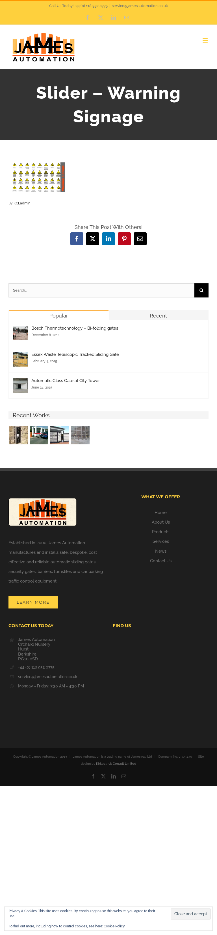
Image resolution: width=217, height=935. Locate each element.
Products (160, 531)
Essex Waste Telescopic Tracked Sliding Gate (75, 354)
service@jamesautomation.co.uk (140, 6)
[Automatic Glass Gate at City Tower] (20, 382)
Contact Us (161, 560)
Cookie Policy (114, 926)
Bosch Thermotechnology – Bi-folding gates (74, 328)
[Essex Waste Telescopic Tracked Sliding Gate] (20, 356)
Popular (58, 316)
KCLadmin (22, 203)
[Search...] (101, 290)
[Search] (201, 290)
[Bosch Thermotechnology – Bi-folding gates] (20, 330)
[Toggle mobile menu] (206, 40)
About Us (161, 522)
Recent (158, 316)
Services (161, 541)
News (160, 551)
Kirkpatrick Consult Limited (116, 764)
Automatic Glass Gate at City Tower (65, 380)
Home (161, 512)
